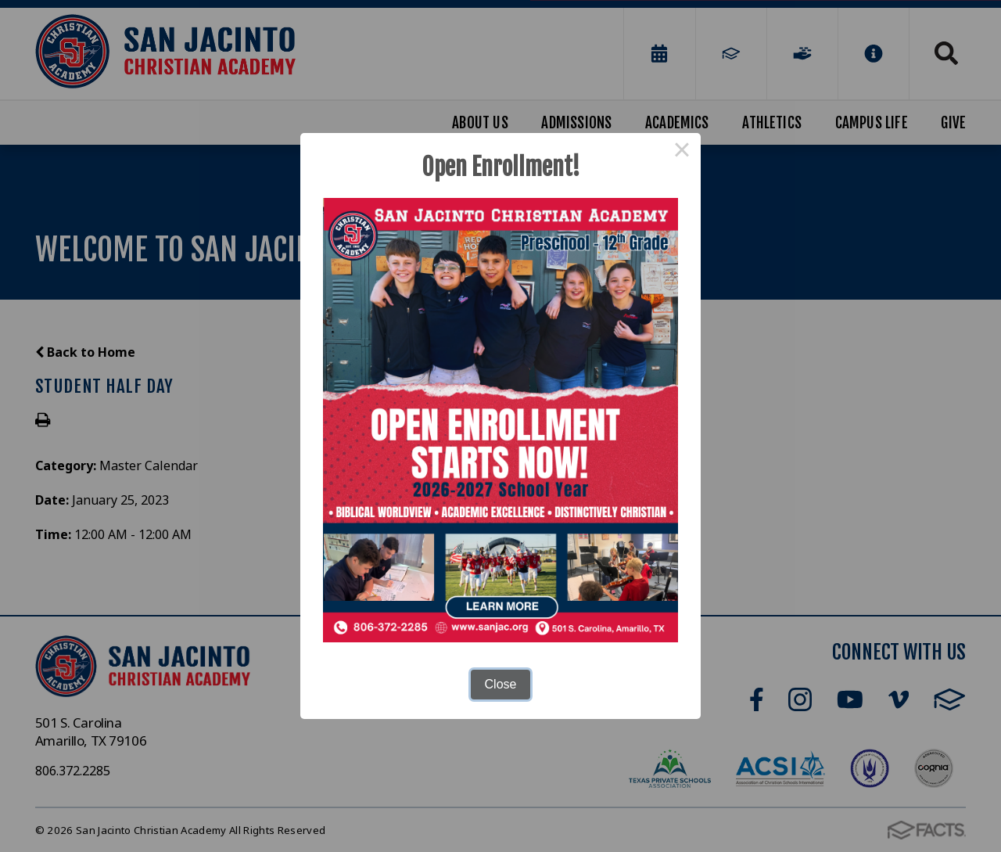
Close (501, 684)
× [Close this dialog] (682, 152)
